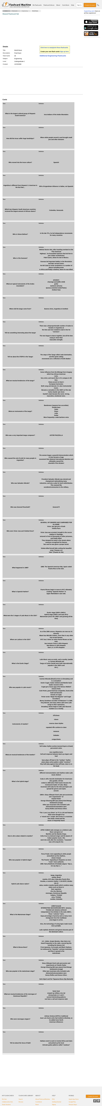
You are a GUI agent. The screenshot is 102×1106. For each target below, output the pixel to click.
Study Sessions (6, 1104)
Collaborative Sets (7, 1102)
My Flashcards (37, 5)
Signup (54, 1104)
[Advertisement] (38, 30)
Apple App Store (73, 1099)
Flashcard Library (49, 5)
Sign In (79, 5)
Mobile (71, 1095)
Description (6, 53)
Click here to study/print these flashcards (54, 47)
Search (98, 5)
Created (5, 64)
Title (4, 50)
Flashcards (14, 11)
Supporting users (89, 11)
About (58, 5)
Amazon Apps (73, 1104)
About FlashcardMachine (42, 1099)
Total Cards (6, 56)
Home (5, 11)
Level (4, 61)
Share (37, 1104)
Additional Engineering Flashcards (53, 56)
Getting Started (56, 1102)
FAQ (53, 1099)
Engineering (25, 11)
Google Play (72, 1102)
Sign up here (64, 51)
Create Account (90, 5)
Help (72, 5)
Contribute (65, 5)
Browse (21, 1102)
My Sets (4, 1099)
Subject (5, 58)
